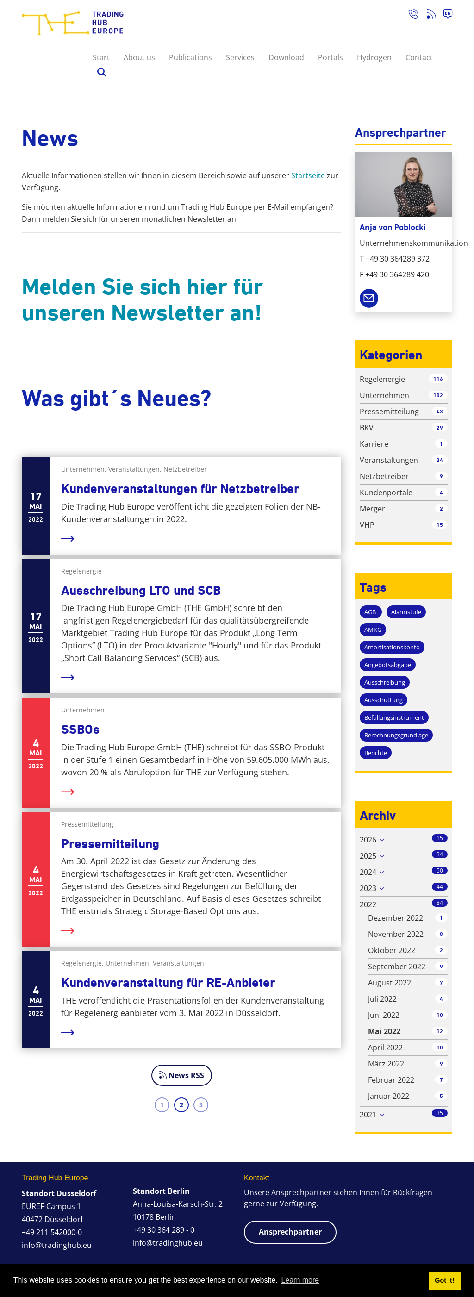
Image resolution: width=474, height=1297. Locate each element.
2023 (368, 888)
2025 (368, 856)
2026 (368, 840)
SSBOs (80, 729)
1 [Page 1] (162, 1104)
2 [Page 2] (181, 1104)
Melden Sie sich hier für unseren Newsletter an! (142, 299)
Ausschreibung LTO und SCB (141, 590)
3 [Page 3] (201, 1104)
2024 (368, 872)
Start (101, 57)
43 (440, 411)
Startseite (308, 175)
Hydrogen (374, 57)
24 (440, 459)
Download (286, 57)
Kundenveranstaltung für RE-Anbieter (168, 982)
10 (440, 1014)
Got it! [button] (444, 1280)
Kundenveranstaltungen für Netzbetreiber (180, 488)
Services (240, 57)
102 (438, 395)
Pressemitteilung (110, 843)
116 (438, 378)
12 (440, 1031)
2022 (368, 904)
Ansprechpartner (290, 1232)
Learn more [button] (300, 1280)
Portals (330, 57)
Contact (419, 57)
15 (440, 524)
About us (139, 57)
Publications (190, 57)
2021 (368, 1115)
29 (440, 427)
